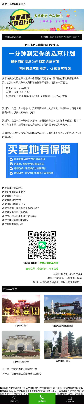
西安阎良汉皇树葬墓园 (63, 325)
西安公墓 (21, 388)
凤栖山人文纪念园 (17, 391)
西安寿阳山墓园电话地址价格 (26, 373)
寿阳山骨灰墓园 (70, 37)
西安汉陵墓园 (61, 391)
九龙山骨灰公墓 (47, 391)
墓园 (51, 37)
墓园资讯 (58, 37)
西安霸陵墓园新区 (21, 361)
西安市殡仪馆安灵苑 (14, 394)
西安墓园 (13, 388)
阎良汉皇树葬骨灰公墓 (45, 388)
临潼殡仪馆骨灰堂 (65, 394)
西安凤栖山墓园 (63, 361)
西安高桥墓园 (21, 325)
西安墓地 (30, 388)
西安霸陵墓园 (72, 388)
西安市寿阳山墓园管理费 (24, 369)
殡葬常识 (4, 388)
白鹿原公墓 (60, 388)
